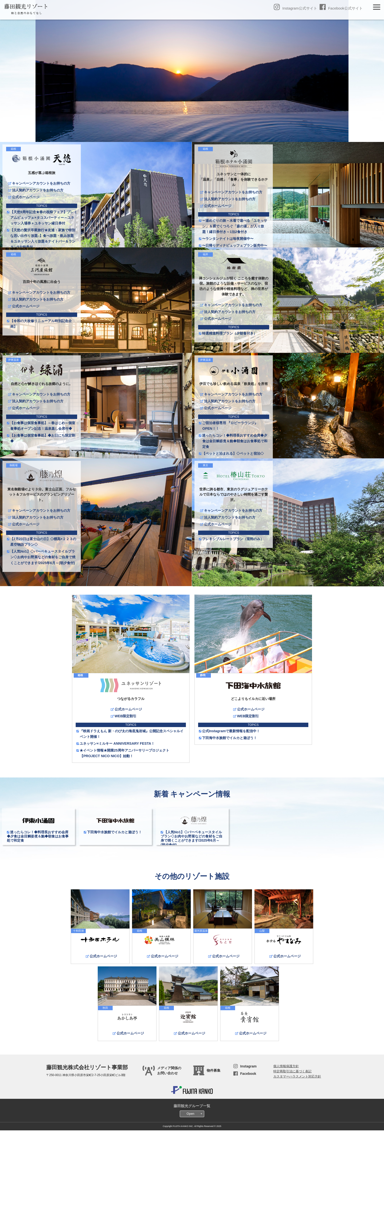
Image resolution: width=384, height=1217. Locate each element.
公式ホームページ (25, 197)
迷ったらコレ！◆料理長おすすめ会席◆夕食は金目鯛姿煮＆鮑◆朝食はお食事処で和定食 (234, 486)
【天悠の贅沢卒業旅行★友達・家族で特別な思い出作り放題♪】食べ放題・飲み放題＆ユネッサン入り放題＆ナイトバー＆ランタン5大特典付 (42, 238)
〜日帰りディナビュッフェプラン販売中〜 (234, 245)
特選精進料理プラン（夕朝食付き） (229, 356)
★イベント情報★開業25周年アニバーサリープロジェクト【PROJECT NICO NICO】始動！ (124, 843)
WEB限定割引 (125, 806)
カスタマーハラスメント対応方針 (297, 1162)
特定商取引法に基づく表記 (292, 1157)
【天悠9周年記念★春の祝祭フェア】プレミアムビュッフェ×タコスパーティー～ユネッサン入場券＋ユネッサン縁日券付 (43, 217)
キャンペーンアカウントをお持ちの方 (41, 183)
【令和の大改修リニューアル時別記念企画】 (41, 346)
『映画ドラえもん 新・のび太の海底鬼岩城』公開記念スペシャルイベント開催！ (131, 824)
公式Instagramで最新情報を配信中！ (231, 821)
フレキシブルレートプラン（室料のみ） (233, 606)
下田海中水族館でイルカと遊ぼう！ (229, 828)
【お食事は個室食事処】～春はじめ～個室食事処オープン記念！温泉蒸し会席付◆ (42, 470)
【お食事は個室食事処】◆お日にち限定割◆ (42, 483)
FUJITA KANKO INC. (183, 1212)
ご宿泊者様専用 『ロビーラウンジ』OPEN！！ (230, 470)
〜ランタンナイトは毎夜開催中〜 (227, 239)
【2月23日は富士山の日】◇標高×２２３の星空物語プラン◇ (43, 609)
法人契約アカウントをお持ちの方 (37, 190)
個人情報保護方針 (286, 1152)
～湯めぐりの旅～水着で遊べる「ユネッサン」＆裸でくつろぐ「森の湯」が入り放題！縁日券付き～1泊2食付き (234, 226)
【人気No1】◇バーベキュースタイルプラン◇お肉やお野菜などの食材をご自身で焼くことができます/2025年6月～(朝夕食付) (42, 624)
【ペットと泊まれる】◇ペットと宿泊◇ (233, 498)
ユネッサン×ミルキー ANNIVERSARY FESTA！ (117, 833)
